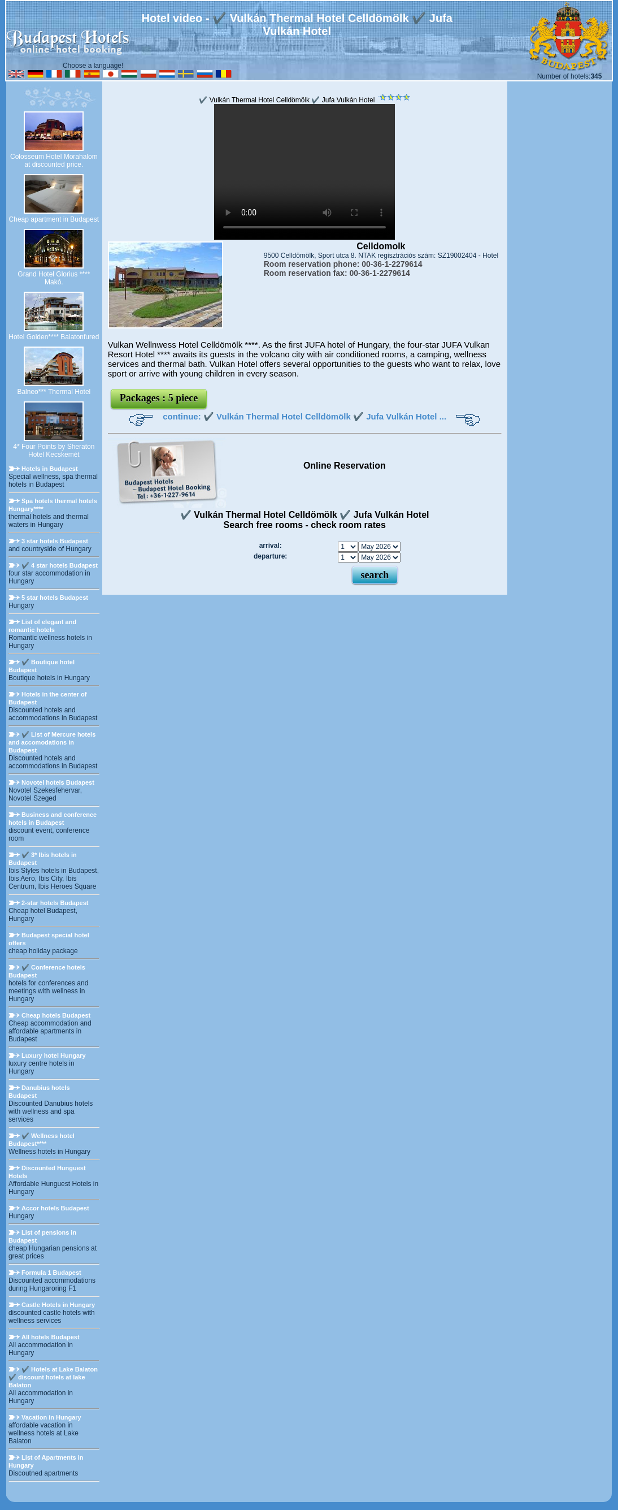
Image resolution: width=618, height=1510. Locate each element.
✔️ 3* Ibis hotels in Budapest (42, 858)
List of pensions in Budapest (42, 1236)
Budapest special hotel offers (48, 939)
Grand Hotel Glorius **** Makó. (54, 278)
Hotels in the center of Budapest (47, 698)
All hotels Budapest (50, 1337)
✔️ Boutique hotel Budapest (41, 666)
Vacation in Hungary (51, 1417)
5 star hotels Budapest (54, 597)
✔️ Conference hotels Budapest (46, 971)
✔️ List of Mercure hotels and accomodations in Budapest (51, 742)
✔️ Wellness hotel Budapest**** (41, 1139)
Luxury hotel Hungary (53, 1055)
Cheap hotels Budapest (55, 1015)
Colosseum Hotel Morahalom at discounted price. (54, 160)
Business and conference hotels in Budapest (52, 818)
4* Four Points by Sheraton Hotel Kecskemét (53, 450)
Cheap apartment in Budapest (54, 219)
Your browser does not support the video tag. (304, 172)
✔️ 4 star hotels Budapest (59, 565)
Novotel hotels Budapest (57, 782)
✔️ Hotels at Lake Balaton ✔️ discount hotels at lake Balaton (53, 1377)
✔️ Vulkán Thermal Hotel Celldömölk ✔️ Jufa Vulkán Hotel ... (324, 416)
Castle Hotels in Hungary (58, 1304)
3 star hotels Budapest (54, 541)
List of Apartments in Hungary (46, 1461)
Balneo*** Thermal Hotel (53, 392)
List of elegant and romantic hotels (42, 625)
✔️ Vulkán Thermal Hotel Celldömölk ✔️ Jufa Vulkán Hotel (287, 100)
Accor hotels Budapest (55, 1208)
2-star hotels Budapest (55, 902)
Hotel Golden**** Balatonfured (53, 337)
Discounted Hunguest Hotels (47, 1172)
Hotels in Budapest (49, 468)
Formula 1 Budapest (51, 1272)
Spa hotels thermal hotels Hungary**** (52, 504)
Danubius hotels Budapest (39, 1091)
